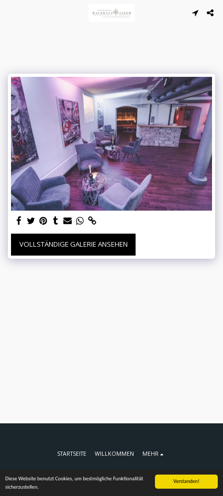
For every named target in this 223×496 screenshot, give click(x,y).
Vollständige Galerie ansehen (73, 244)
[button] (11, 12)
